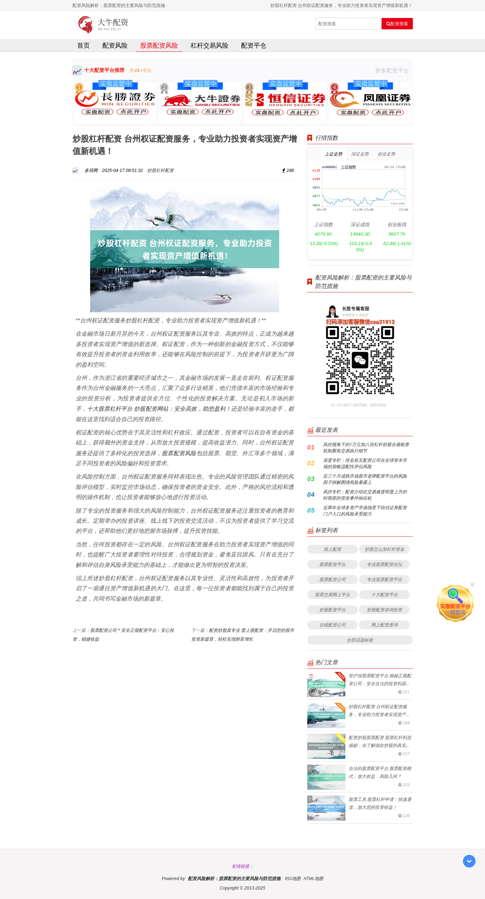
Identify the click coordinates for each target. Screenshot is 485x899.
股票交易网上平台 (332, 594)
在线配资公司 (332, 625)
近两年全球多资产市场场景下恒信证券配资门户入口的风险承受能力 (365, 510)
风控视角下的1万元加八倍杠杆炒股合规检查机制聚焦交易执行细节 (366, 447)
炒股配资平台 (332, 610)
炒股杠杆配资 (160, 170)
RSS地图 (293, 878)
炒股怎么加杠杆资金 (384, 549)
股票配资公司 (332, 579)
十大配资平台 (384, 594)
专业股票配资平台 (384, 579)
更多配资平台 (394, 70)
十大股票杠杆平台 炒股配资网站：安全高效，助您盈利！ (159, 408)
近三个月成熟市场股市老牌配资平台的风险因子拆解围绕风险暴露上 (365, 479)
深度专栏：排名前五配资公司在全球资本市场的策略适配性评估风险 (365, 463)
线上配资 (332, 549)
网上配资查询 (384, 625)
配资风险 (115, 45)
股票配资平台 (332, 564)
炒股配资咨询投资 (384, 610)
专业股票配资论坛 (384, 564)
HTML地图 (313, 878)
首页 (83, 45)
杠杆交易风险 (209, 45)
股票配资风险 (159, 45)
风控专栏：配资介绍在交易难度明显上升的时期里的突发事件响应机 (365, 495)
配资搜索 (397, 23)
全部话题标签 (360, 640)
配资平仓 (253, 45)
